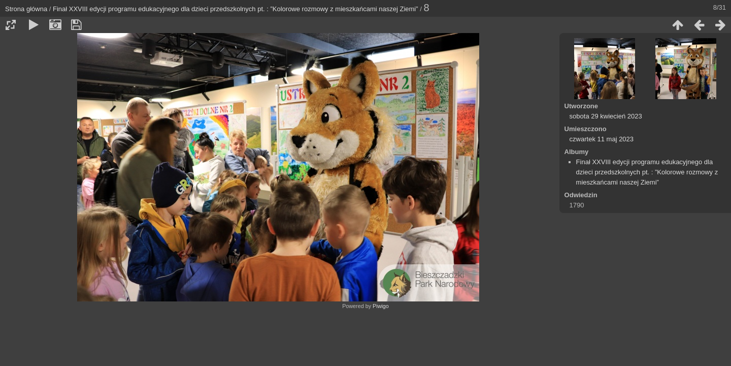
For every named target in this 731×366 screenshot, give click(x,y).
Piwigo (381, 306)
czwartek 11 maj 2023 (602, 139)
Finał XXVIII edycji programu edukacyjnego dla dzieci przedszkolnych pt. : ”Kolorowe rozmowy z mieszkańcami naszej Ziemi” (235, 9)
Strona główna (26, 9)
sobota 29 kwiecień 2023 (606, 116)
